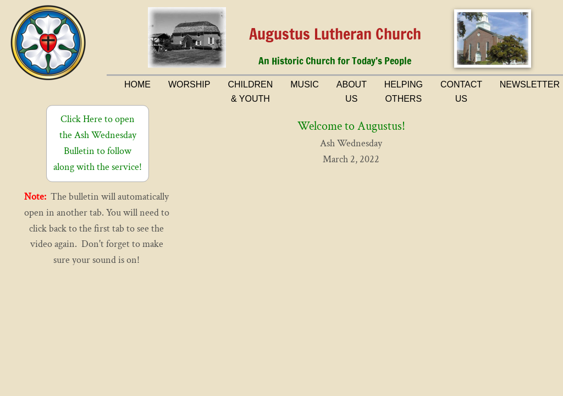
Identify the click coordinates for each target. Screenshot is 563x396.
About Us (351, 91)
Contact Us (461, 91)
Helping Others (403, 91)
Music (304, 84)
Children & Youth (250, 91)
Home (137, 84)
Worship (189, 84)
